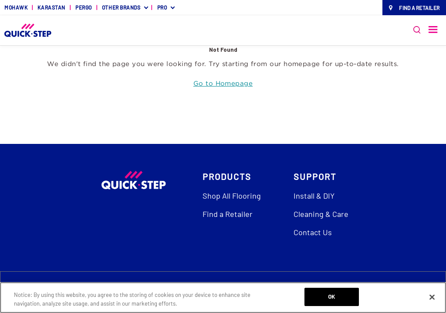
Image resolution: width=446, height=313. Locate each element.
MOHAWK (15, 7)
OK (331, 296)
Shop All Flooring (232, 195)
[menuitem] (16, 7)
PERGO (83, 7)
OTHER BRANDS (121, 7)
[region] (223, 297)
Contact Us (313, 232)
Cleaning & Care (321, 214)
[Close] (432, 296)
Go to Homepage (223, 83)
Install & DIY (314, 195)
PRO (162, 7)
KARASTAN (51, 7)
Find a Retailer (228, 214)
